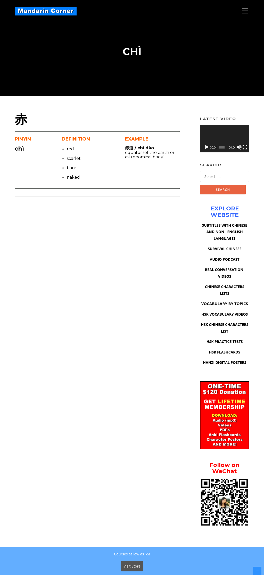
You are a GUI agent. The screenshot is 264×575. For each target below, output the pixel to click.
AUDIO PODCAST (225, 259)
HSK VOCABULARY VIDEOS (224, 314)
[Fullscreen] (245, 147)
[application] (224, 139)
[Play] (206, 147)
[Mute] (239, 147)
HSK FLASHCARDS (224, 352)
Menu (244, 10)
